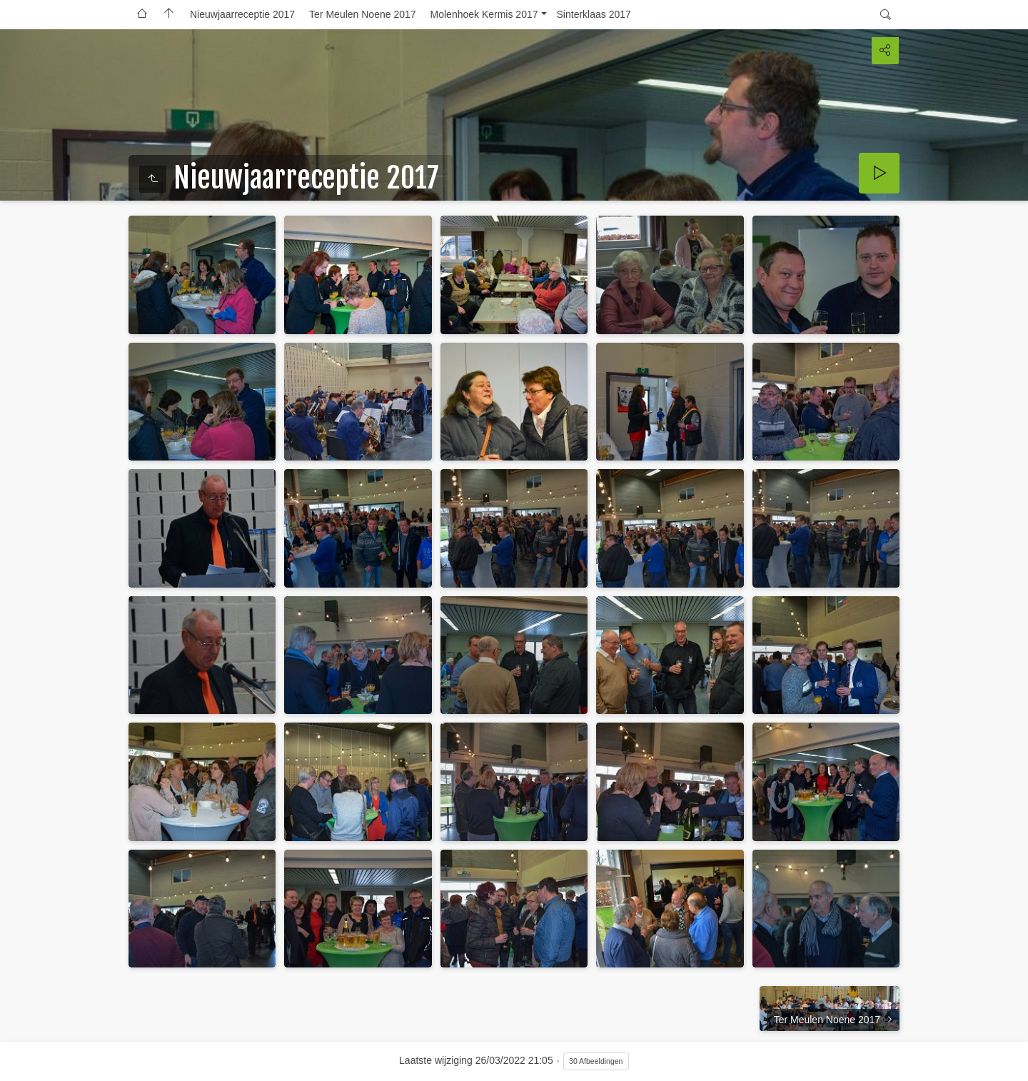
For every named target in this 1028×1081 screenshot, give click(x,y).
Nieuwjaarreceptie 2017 (242, 14)
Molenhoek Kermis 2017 (484, 14)
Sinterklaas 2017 (594, 14)
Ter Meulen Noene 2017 (362, 14)
